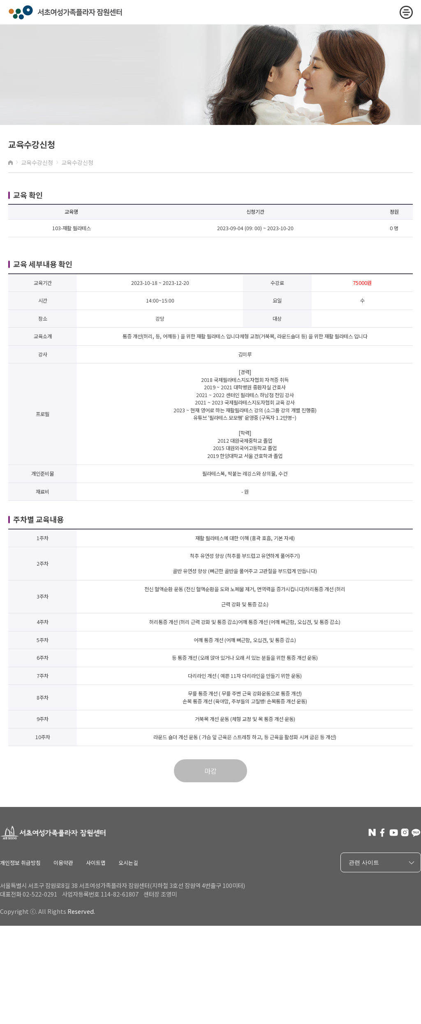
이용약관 (63, 863)
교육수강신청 (37, 162)
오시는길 (128, 863)
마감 (210, 771)
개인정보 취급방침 (20, 863)
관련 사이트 (382, 863)
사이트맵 (96, 863)
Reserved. (81, 911)
